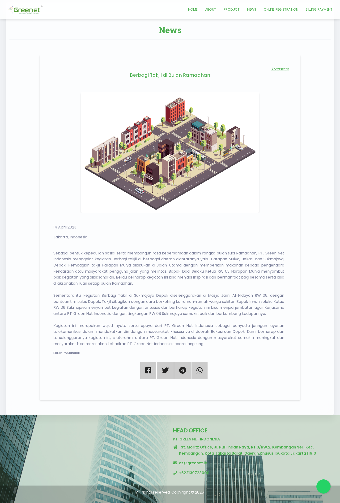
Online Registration (281, 9)
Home (193, 9)
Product (232, 9)
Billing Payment (319, 9)
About (210, 9)
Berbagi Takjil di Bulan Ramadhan (170, 75)
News (251, 9)
